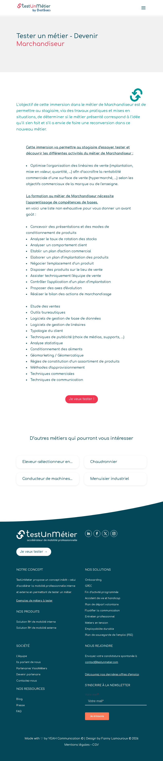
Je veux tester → (34, 552)
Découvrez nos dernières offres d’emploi (112, 674)
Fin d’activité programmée (101, 592)
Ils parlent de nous (28, 662)
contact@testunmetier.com (101, 662)
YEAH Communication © (65, 738)
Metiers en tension (96, 622)
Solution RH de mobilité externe (36, 628)
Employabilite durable (99, 629)
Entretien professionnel (100, 616)
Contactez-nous (26, 680)
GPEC (88, 586)
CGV (95, 744)
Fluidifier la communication (102, 610)
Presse (20, 705)
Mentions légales (77, 744)
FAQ (19, 711)
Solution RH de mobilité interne (36, 621)
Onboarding (93, 580)
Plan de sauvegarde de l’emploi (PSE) (109, 635)
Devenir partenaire (28, 674)
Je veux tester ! (81, 399)
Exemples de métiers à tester (34, 600)
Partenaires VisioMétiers (31, 668)
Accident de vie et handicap (102, 598)
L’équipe (21, 656)
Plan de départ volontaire (101, 604)
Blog (19, 699)
